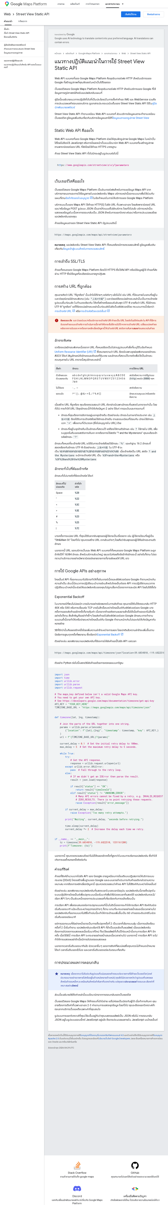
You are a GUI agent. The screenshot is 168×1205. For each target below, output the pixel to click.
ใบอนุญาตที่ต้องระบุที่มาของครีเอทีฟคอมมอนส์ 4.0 (102, 1035)
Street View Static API (32, 14)
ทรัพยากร (22, 21)
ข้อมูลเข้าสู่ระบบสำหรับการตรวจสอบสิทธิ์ (84, 248)
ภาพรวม (61, 3)
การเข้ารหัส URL (63, 311)
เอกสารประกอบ (110, 53)
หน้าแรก (58, 53)
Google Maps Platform (89, 53)
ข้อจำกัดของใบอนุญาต (77, 198)
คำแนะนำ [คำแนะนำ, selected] (8, 21)
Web (7, 14)
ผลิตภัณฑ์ (75, 3)
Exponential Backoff (108, 634)
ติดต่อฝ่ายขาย (153, 14)
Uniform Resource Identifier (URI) (74, 351)
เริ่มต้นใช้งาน (130, 14)
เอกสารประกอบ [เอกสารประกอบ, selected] (112, 3)
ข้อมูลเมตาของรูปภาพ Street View (130, 117)
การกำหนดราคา (92, 3)
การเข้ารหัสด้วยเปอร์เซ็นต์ (93, 311)
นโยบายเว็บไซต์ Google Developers (114, 1038)
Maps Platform (28, 4)
